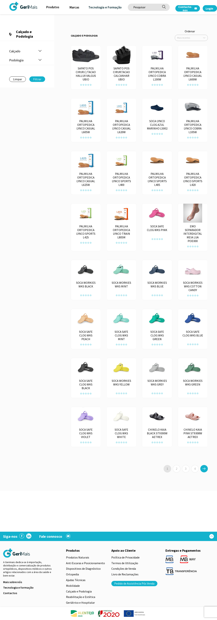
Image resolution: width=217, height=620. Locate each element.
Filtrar (37, 79)
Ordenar (190, 31)
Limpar (17, 79)
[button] (40, 51)
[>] (204, 468)
